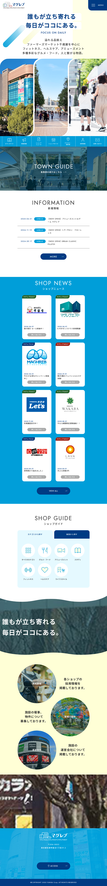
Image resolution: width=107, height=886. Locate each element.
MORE (53, 256)
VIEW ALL (53, 491)
